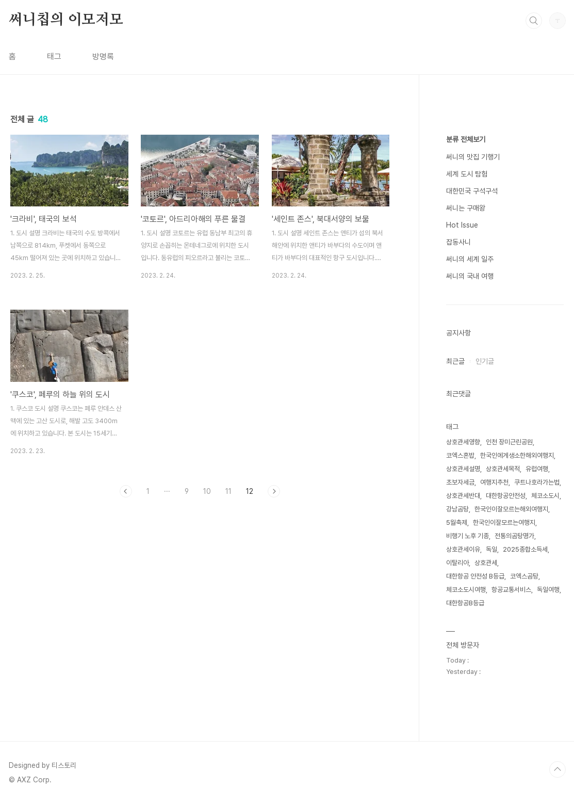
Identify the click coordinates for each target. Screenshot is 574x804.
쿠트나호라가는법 (537, 482)
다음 (274, 491)
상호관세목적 (503, 469)
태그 (54, 56)
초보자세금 (460, 482)
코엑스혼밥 (460, 455)
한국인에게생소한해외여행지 (517, 455)
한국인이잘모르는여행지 (504, 522)
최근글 (455, 361)
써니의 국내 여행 (470, 276)
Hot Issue (462, 225)
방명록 (103, 56)
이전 (126, 491)
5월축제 (456, 522)
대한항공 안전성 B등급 (475, 576)
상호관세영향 (463, 442)
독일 (491, 549)
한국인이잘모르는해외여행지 (511, 509)
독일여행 (548, 589)
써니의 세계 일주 (470, 259)
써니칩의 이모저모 (66, 20)
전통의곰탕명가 (514, 536)
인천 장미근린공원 (509, 442)
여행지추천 (494, 482)
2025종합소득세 (525, 549)
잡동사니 (458, 242)
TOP (557, 769)
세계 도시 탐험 (466, 174)
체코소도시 (545, 496)
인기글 (484, 361)
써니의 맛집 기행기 (473, 157)
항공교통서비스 (511, 589)
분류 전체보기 (465, 139)
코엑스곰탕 (524, 576)
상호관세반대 (463, 496)
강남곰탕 (457, 509)
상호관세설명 (463, 469)
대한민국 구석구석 (472, 191)
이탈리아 (457, 563)
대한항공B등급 (465, 603)
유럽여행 (537, 469)
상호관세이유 (463, 549)
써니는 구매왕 (465, 208)
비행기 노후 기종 (467, 536)
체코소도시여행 (466, 589)
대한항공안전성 (506, 496)
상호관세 (485, 563)
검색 (534, 20)
